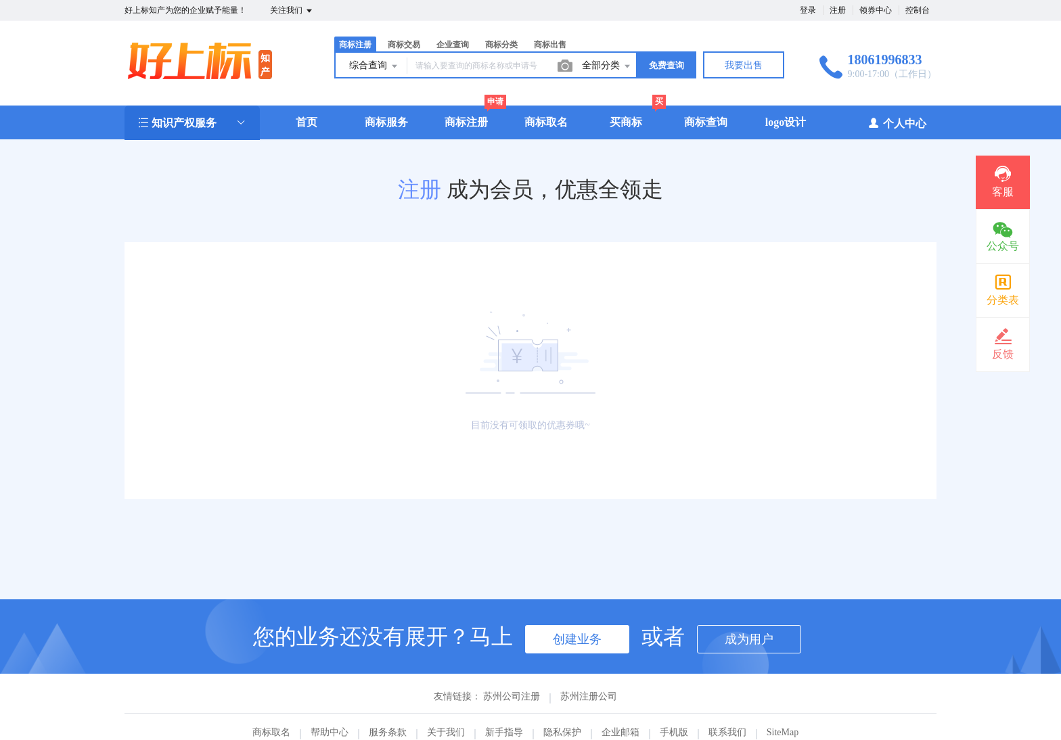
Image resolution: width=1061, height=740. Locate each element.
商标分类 (501, 44)
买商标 (626, 122)
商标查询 (705, 122)
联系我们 (727, 732)
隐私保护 (562, 732)
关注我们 (292, 11)
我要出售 (744, 65)
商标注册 (355, 44)
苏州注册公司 (588, 696)
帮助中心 (329, 732)
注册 (838, 10)
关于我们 (446, 732)
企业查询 (452, 44)
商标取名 (546, 122)
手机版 (674, 732)
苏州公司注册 (511, 696)
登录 (808, 10)
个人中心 (896, 122)
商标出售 (550, 44)
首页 (306, 122)
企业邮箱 (620, 732)
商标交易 (404, 44)
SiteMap (782, 732)
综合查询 (374, 66)
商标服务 (386, 122)
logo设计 (785, 122)
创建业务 (577, 639)
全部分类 (607, 66)
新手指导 (504, 732)
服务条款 (388, 732)
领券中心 (875, 10)
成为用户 (749, 639)
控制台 (917, 10)
